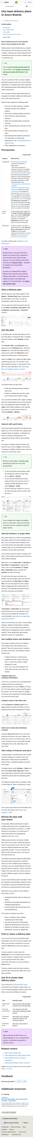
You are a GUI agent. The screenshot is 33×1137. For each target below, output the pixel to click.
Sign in (30, 2)
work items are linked (20, 198)
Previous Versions (16, 1127)
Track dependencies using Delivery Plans (18, 1055)
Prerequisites (6, 27)
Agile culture (15, 836)
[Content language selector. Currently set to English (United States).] (9, 1118)
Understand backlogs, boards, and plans (17, 1063)
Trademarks (4, 1134)
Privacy (11, 1129)
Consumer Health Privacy (8, 1132)
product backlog (15, 173)
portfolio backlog (25, 173)
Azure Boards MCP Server (19, 984)
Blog (24, 1127)
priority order (24, 461)
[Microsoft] (16, 2)
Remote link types (16, 204)
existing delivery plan (18, 162)
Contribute (4, 1129)
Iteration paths (16, 191)
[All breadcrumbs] (2, 6)
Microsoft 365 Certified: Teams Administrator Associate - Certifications (14, 1099)
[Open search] (25, 2)
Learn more (9, 1068)
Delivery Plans (17, 262)
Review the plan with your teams (12, 34)
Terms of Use (22, 1132)
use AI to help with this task (17, 67)
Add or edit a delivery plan (13, 1053)
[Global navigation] (2, 2)
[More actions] (30, 6)
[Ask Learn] (27, 6)
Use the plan (6, 32)
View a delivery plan (8, 29)
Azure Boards (10, 6)
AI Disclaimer (5, 1127)
